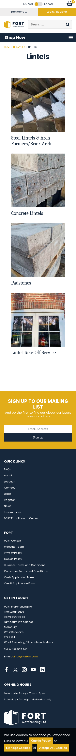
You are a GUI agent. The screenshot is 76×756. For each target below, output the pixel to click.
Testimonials (12, 512)
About (8, 475)
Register (9, 500)
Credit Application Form (19, 583)
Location (9, 481)
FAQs (7, 469)
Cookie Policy (13, 559)
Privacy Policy (13, 553)
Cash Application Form (19, 577)
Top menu (19, 12)
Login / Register (57, 12)
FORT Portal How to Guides (21, 518)
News (7, 506)
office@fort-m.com (25, 656)
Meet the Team (14, 547)
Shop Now (39, 38)
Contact (9, 488)
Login (7, 494)
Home (7, 47)
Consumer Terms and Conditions (26, 571)
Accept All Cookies (53, 748)
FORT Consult (12, 541)
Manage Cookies (18, 748)
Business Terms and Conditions (24, 565)
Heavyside (19, 47)
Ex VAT (49, 4)
